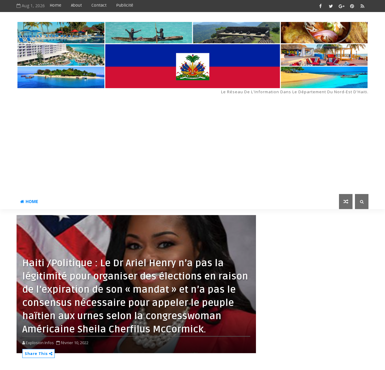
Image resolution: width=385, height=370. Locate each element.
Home (55, 5)
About (76, 5)
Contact (98, 5)
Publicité (124, 5)
